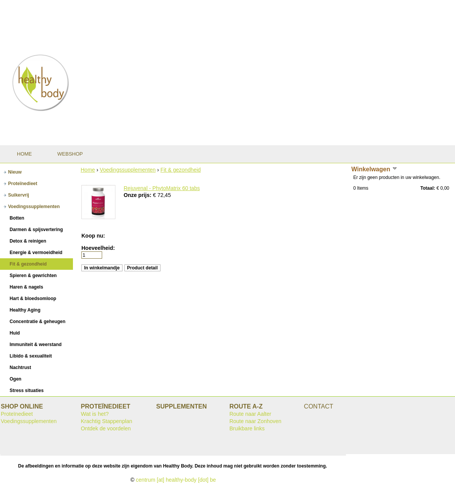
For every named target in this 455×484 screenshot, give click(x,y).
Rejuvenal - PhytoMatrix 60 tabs (162, 188)
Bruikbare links (247, 428)
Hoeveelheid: (98, 248)
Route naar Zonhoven (255, 421)
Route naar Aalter (250, 414)
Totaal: (427, 188)
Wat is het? (95, 414)
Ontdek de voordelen (106, 428)
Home (88, 170)
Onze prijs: (138, 195)
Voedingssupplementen (128, 170)
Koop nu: (93, 236)
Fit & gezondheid (180, 170)
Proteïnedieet (17, 414)
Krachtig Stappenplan (106, 421)
